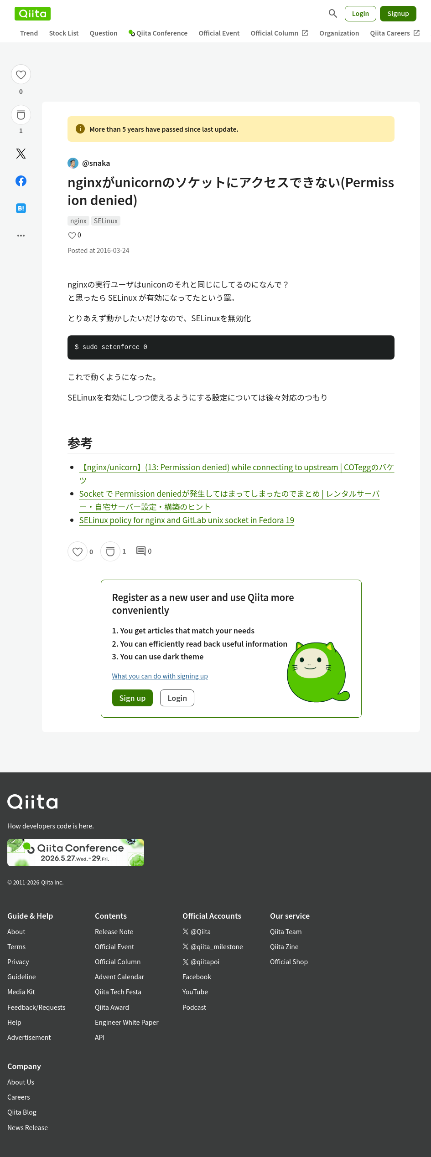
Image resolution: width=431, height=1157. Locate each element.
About (16, 931)
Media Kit (21, 991)
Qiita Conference (158, 32)
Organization (339, 32)
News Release (27, 1127)
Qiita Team (286, 931)
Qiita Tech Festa (118, 991)
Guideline (21, 976)
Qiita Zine (284, 946)
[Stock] (21, 115)
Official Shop (289, 961)
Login (360, 13)
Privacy (18, 961)
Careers (18, 1096)
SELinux (106, 220)
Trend (29, 32)
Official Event (218, 32)
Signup (398, 13)
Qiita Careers (395, 33)
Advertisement (29, 1037)
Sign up (132, 697)
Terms (16, 946)
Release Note (114, 931)
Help (14, 1022)
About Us (20, 1081)
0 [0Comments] (143, 551)
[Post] (21, 154)
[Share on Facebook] (21, 181)
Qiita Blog (21, 1111)
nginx (78, 220)
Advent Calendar (119, 976)
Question (104, 32)
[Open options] (21, 236)
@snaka (89, 162)
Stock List (63, 32)
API (99, 1037)
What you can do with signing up (160, 675)
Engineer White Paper (127, 1022)
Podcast (194, 1007)
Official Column (280, 33)
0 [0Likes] (21, 91)
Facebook (196, 976)
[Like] (21, 74)
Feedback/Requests (36, 1007)
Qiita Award (112, 1007)
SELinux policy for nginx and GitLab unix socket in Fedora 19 (187, 519)
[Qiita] (33, 14)
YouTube (195, 991)
